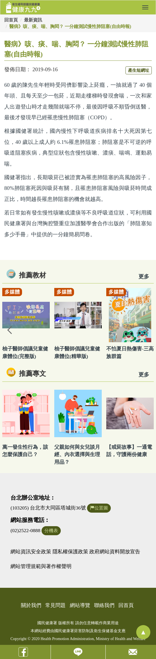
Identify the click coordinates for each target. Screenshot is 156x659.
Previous (10, 329)
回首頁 (11, 20)
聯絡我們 (104, 605)
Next (146, 329)
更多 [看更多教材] (143, 276)
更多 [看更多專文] (143, 375)
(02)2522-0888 (25, 530)
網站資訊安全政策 (30, 551)
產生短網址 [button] (138, 70)
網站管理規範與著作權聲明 (41, 566)
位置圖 (99, 508)
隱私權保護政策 (70, 551)
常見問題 (55, 605)
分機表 (51, 530)
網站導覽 (80, 605)
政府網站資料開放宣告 (114, 551)
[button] (145, 7)
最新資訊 (33, 20)
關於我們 (31, 605)
